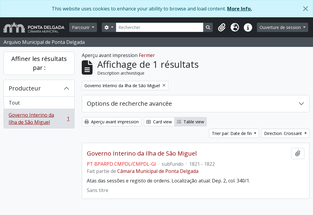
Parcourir (81, 27)
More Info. (239, 8)
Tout (14, 102)
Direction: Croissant (283, 133)
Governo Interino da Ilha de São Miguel (39, 118)
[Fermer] (305, 8)
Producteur (25, 88)
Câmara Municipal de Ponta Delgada (157, 171)
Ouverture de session (281, 27)
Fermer (147, 55)
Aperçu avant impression (111, 122)
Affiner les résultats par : (39, 63)
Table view (190, 122)
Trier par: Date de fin (232, 133)
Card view (159, 122)
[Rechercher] (160, 27)
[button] (221, 27)
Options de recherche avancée (129, 103)
